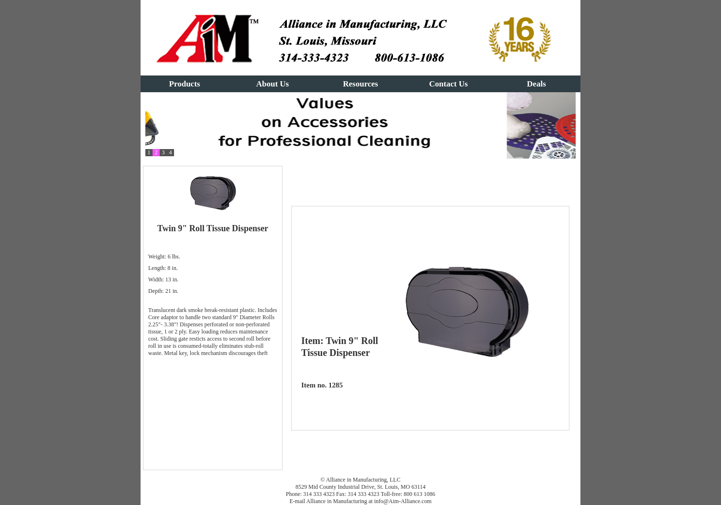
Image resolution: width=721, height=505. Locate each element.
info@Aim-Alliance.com (402, 501)
